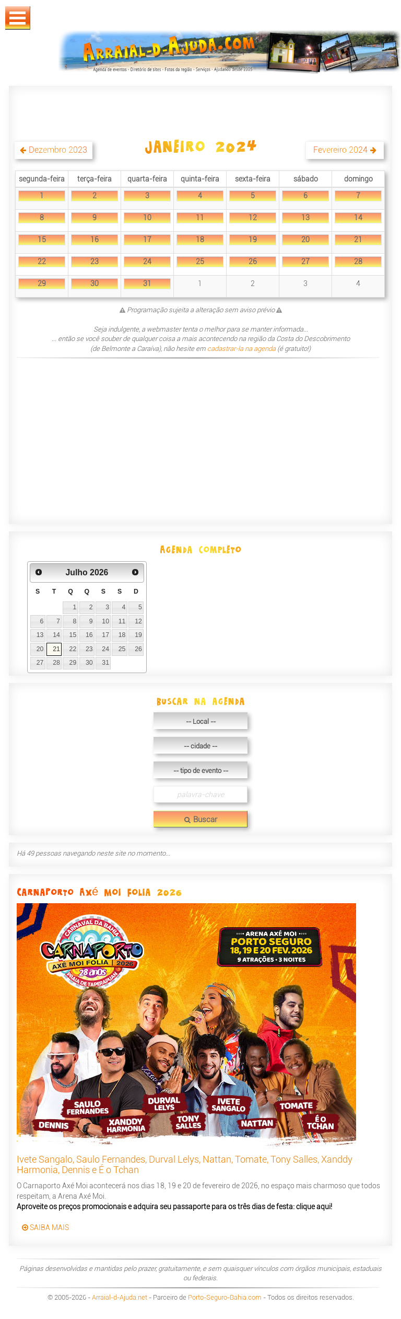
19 (253, 239)
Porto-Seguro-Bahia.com (225, 1297)
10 (147, 217)
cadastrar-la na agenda (241, 349)
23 (94, 261)
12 (253, 217)
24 (147, 261)
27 (305, 261)
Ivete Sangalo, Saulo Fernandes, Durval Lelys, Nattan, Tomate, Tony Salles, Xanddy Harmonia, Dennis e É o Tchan (184, 1164)
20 (305, 239)
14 (358, 217)
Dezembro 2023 (58, 150)
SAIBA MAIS (45, 1227)
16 (94, 239)
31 (147, 283)
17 (147, 239)
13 (305, 217)
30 (94, 283)
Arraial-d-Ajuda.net (119, 1297)
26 (253, 261)
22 (42, 261)
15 (42, 239)
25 (200, 261)
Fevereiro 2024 (340, 150)
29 (42, 283)
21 (358, 239)
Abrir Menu (17, 18)
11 (200, 217)
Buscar (200, 819)
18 (200, 239)
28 (358, 261)
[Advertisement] (199, 438)
